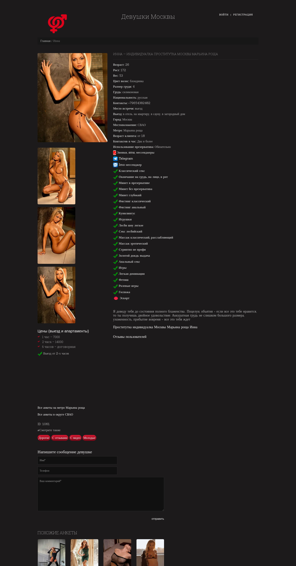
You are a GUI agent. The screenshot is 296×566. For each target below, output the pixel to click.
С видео (75, 438)
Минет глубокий (127, 195)
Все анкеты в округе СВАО (55, 414)
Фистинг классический (132, 201)
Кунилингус (124, 213)
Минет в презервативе (131, 183)
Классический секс (129, 171)
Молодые (89, 438)
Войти (223, 14)
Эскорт (121, 298)
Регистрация (243, 14)
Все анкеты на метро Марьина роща (61, 407)
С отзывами (59, 438)
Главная (45, 41)
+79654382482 (139, 103)
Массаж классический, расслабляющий (143, 237)
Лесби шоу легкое (128, 225)
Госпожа (121, 292)
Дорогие (44, 438)
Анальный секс (126, 261)
